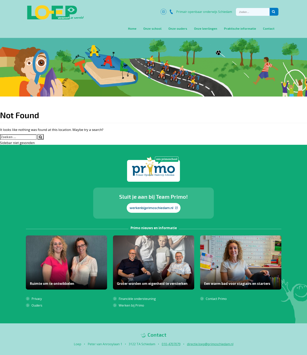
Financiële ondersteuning (137, 299)
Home (132, 28)
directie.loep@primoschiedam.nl (210, 344)
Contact (268, 28)
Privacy (37, 299)
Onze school (152, 28)
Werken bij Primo (131, 305)
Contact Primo (216, 299)
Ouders (37, 305)
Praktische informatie (240, 28)
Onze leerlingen (205, 28)
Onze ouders (177, 28)
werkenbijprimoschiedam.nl (154, 208)
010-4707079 (171, 344)
